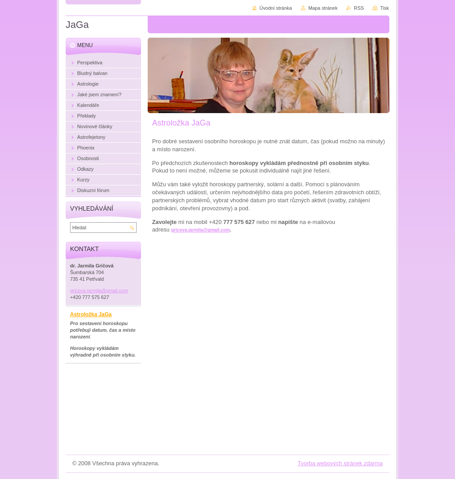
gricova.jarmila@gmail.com (200, 230)
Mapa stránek (322, 8)
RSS (359, 8)
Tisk (384, 8)
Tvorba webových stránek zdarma (340, 463)
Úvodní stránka (275, 8)
